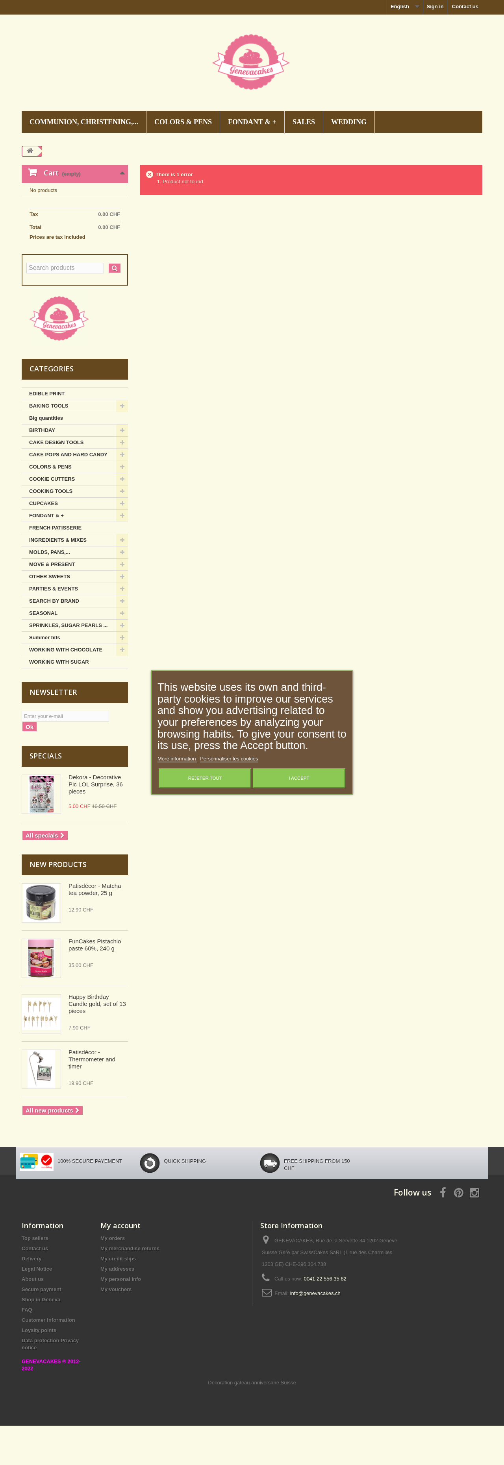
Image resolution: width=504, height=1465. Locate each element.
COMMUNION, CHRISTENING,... (84, 122)
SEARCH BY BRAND (54, 640)
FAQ (27, 1349)
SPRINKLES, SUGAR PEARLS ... (68, 665)
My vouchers (116, 1329)
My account (120, 1264)
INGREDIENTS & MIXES (58, 579)
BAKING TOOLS (48, 445)
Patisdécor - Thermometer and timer (92, 1098)
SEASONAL (43, 652)
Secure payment (41, 1329)
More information (177, 759)
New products (58, 903)
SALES (304, 122)
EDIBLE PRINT (47, 433)
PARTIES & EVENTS (53, 628)
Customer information (48, 1359)
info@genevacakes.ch (315, 1333)
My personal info (120, 1318)
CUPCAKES (43, 543)
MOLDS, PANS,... (49, 591)
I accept (299, 778)
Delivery (32, 1298)
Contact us (465, 6)
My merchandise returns (129, 1288)
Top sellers (35, 1277)
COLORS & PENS (183, 122)
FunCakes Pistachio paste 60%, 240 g (95, 984)
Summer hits (44, 677)
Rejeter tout (205, 778)
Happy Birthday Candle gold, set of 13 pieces (97, 1043)
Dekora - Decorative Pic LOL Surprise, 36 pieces (96, 823)
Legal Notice (37, 1308)
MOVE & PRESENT (52, 604)
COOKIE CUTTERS (52, 518)
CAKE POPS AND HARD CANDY (68, 494)
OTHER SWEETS (49, 616)
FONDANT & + (252, 122)
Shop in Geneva (41, 1339)
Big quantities (46, 457)
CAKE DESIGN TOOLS (56, 482)
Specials (46, 795)
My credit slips (118, 1298)
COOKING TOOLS (50, 530)
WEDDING (349, 122)
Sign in (434, 6)
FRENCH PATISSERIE (55, 567)
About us (33, 1318)
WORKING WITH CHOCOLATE (65, 689)
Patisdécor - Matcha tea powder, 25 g (95, 928)
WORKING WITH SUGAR (59, 701)
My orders (112, 1277)
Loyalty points (39, 1370)
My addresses (117, 1308)
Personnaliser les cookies (229, 759)
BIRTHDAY (42, 469)
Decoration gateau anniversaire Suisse (252, 1422)
